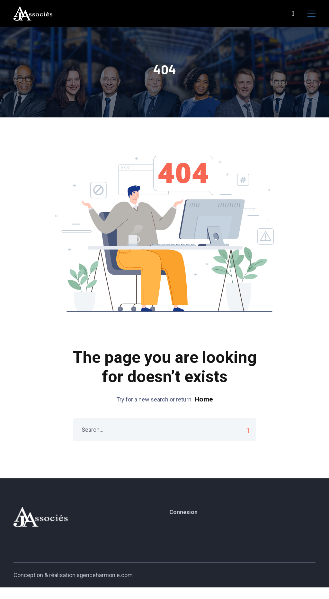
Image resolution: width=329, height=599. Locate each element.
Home (204, 399)
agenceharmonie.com (105, 575)
